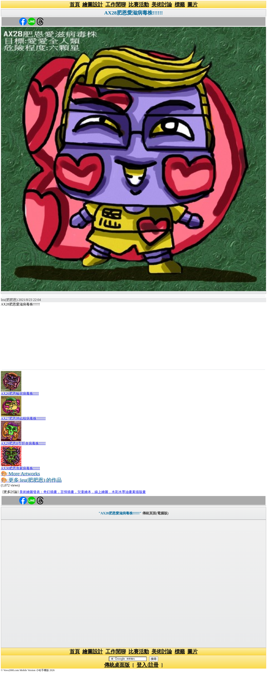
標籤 (180, 4)
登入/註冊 (148, 665)
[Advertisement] (134, 337)
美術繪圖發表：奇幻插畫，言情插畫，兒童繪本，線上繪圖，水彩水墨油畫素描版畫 (82, 492)
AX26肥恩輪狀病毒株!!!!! (20, 393)
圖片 (192, 4)
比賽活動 (138, 4)
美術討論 (162, 4)
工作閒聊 (115, 4)
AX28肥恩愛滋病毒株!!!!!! (133, 13)
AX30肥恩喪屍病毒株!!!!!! (20, 468)
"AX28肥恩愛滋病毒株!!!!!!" (120, 513)
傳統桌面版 (117, 665)
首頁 (75, 4)
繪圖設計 (92, 4)
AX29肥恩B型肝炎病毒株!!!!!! (23, 443)
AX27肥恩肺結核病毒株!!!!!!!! (23, 418)
